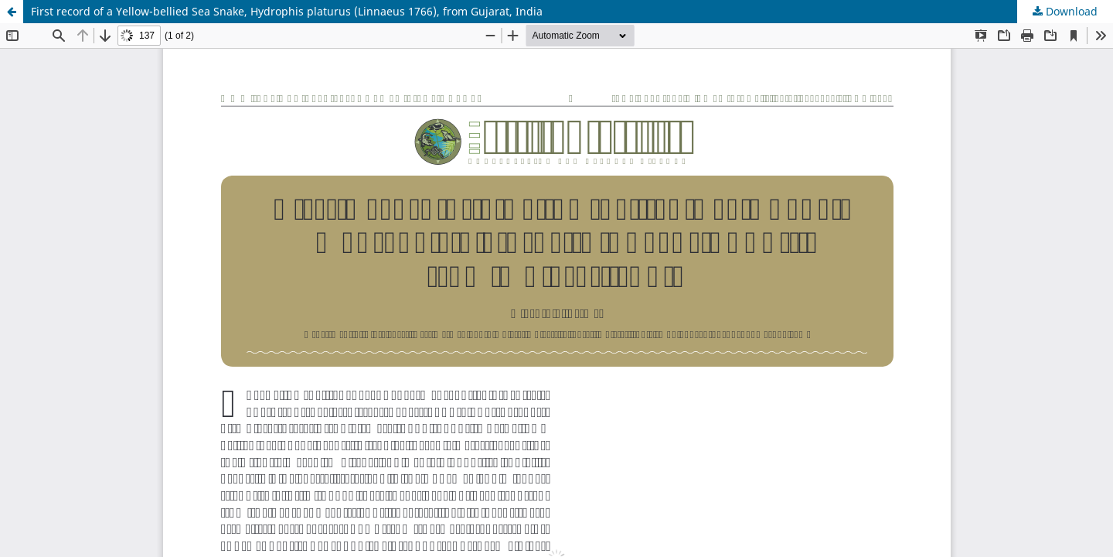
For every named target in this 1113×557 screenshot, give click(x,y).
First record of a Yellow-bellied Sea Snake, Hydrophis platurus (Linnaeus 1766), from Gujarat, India (287, 11)
